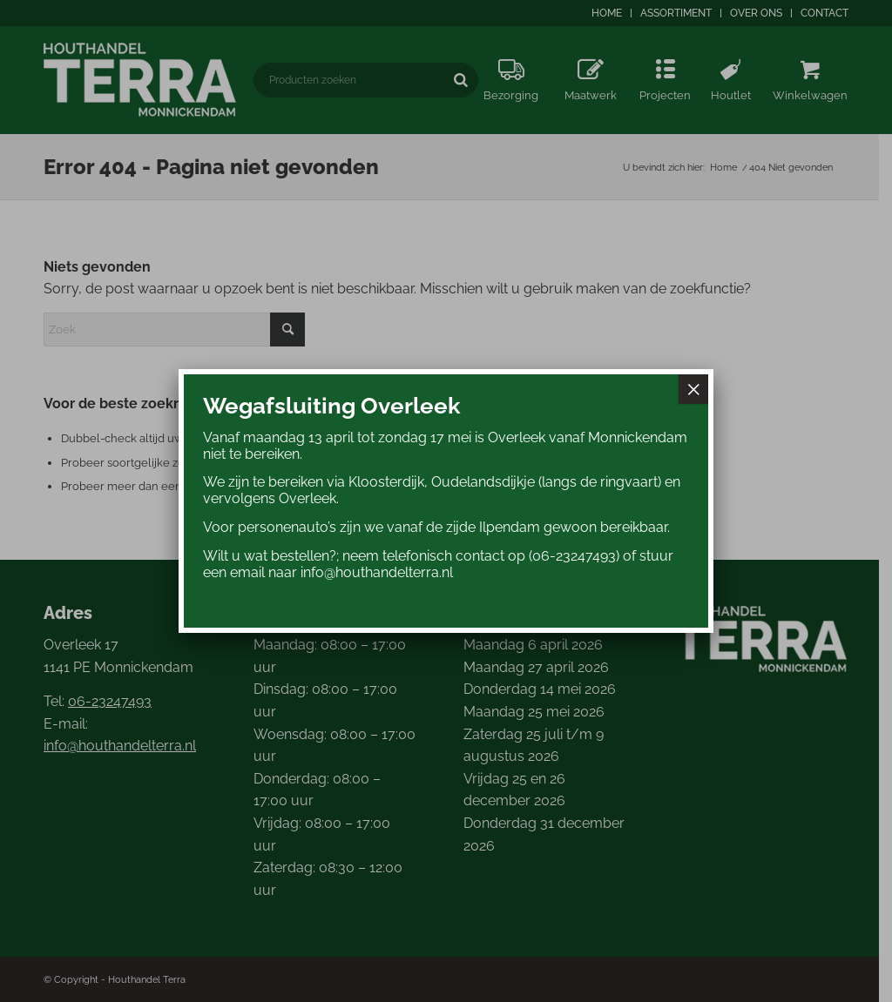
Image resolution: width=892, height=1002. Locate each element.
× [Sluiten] (693, 389)
